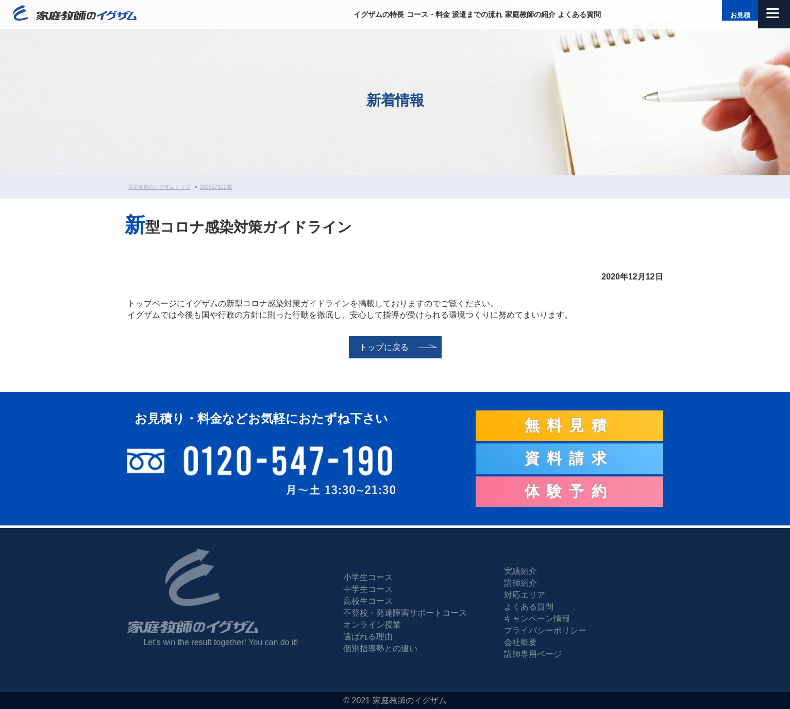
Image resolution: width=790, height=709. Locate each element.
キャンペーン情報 (537, 618)
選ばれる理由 (368, 636)
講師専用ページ (533, 654)
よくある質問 (579, 14)
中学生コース (368, 589)
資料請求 (569, 458)
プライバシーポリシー (545, 630)
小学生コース (368, 577)
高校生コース (368, 601)
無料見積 (569, 425)
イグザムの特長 (379, 14)
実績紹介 (520, 571)
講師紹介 (520, 583)
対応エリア (524, 594)
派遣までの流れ (477, 14)
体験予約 (569, 491)
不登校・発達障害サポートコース (405, 612)
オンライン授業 (372, 624)
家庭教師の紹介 (530, 14)
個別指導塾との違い (380, 648)
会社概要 (520, 642)
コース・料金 (428, 14)
